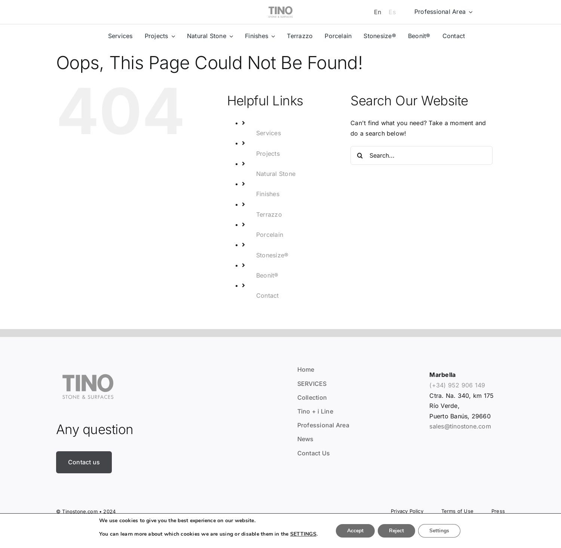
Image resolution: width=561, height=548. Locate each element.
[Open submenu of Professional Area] (469, 12)
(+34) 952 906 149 (457, 385)
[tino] (280, 4)
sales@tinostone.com (460, 426)
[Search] (359, 155)
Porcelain (269, 234)
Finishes (267, 194)
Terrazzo (269, 214)
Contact (267, 295)
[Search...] (421, 155)
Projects (268, 153)
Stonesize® (272, 255)
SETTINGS (303, 534)
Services (268, 133)
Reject (396, 530)
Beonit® (267, 275)
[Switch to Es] (392, 11)
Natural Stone (275, 173)
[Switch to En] (377, 11)
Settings (439, 530)
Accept (355, 530)
